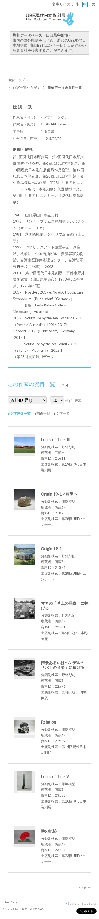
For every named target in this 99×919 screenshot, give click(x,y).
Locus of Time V (55, 776)
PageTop (86, 887)
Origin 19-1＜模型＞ (59, 494)
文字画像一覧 (20, 414)
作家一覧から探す (26, 87)
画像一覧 (43, 414)
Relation (48, 722)
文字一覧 (63, 414)
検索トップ (16, 80)
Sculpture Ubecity (82, 903)
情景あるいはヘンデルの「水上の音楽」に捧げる (62, 665)
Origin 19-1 (51, 548)
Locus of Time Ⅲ (55, 439)
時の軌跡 (49, 831)
